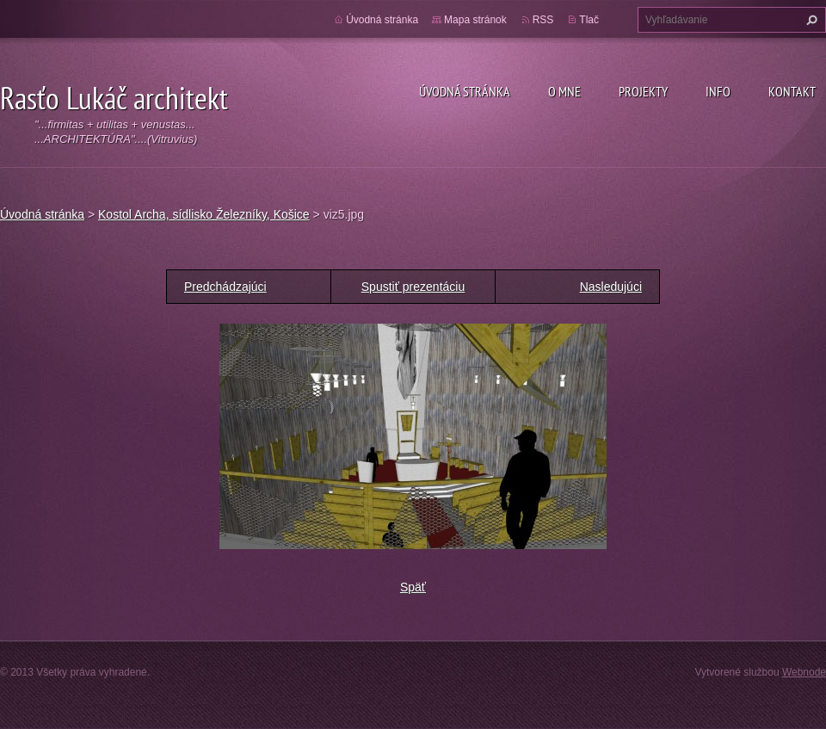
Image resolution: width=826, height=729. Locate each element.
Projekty (643, 91)
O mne (564, 91)
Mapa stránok (475, 20)
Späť (413, 587)
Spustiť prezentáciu (413, 286)
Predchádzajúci (225, 286)
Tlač (589, 20)
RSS (543, 20)
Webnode (804, 672)
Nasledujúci (611, 286)
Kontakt (792, 91)
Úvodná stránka (464, 91)
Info (718, 91)
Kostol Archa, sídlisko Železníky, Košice (204, 214)
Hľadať (810, 20)
